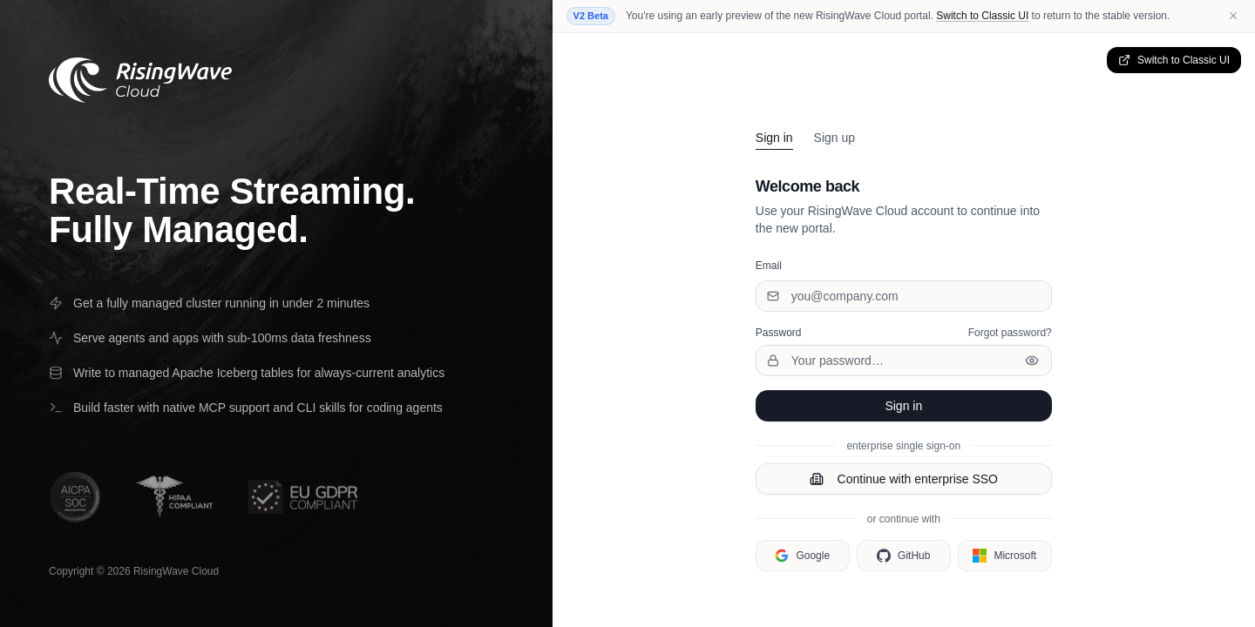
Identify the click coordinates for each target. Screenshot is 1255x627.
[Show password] (1032, 360)
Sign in (774, 138)
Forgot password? (1010, 333)
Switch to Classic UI (982, 16)
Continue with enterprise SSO (904, 479)
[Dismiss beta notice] (1233, 16)
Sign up (834, 138)
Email (769, 266)
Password (779, 333)
